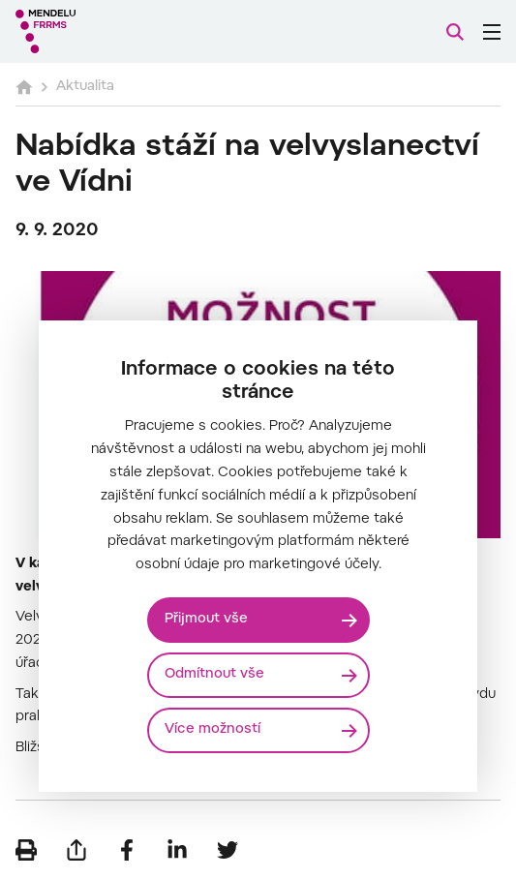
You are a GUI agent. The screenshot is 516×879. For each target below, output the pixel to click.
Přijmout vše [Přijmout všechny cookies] (206, 619)
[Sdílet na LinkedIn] (177, 850)
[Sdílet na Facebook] (126, 850)
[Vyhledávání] (455, 32)
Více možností (212, 730)
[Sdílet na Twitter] (227, 850)
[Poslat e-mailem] (76, 850)
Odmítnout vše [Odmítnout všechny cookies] (214, 675)
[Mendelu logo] (112, 31)
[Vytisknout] (26, 850)
